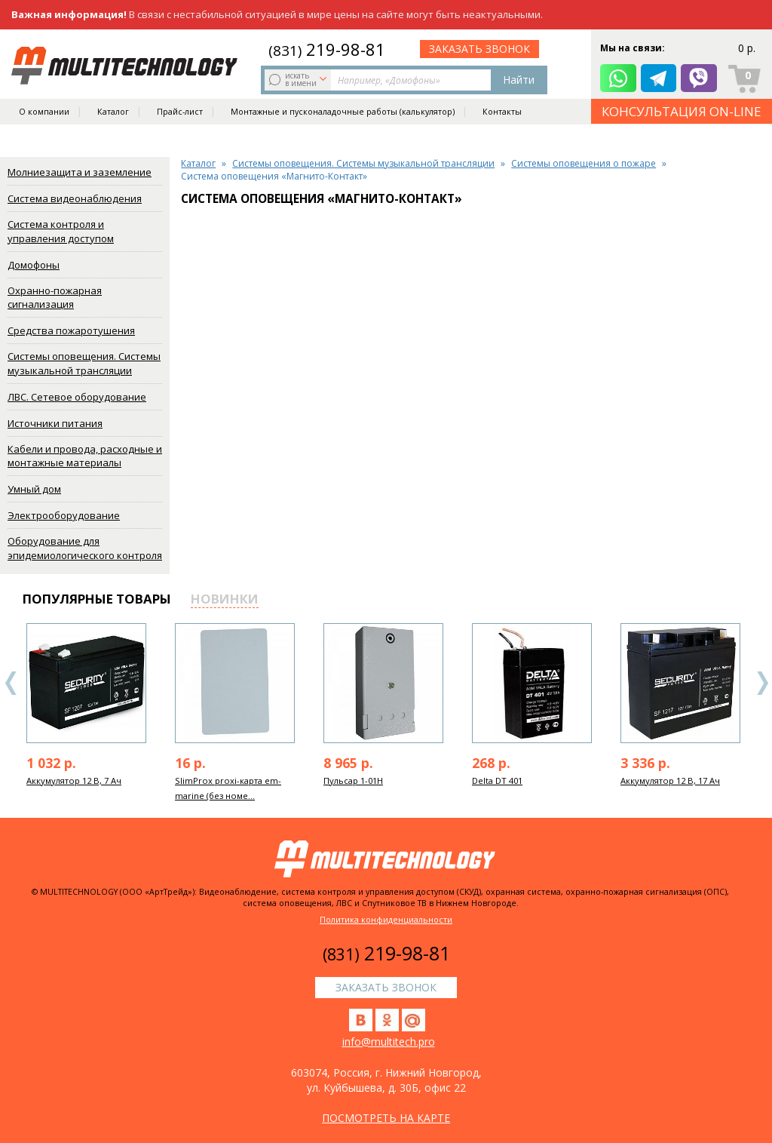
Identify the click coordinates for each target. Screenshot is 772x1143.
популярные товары (97, 598)
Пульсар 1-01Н (353, 780)
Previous (11, 683)
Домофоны (34, 265)
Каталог (113, 117)
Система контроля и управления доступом (61, 231)
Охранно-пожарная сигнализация (55, 298)
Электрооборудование (64, 515)
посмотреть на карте (386, 1118)
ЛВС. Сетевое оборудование (77, 397)
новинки (225, 598)
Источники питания (55, 423)
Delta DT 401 (497, 780)
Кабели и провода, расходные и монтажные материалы (85, 456)
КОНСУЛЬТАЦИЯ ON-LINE (681, 117)
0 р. (746, 48)
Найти (519, 79)
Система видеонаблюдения (75, 198)
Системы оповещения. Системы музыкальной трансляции (84, 363)
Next (762, 683)
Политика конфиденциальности (386, 919)
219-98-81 (326, 49)
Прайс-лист (180, 117)
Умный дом (34, 489)
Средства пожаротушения (71, 330)
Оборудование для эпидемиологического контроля (85, 548)
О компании (44, 117)
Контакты (502, 117)
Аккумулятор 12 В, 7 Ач (73, 780)
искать (299, 79)
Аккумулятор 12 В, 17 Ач (670, 780)
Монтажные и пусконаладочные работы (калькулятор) (343, 117)
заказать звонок (479, 48)
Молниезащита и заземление (80, 172)
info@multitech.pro (388, 1041)
